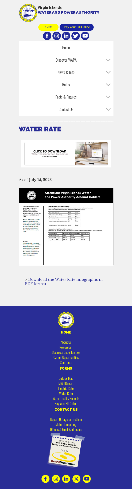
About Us (66, 342)
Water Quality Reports (66, 398)
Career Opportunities (66, 357)
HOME (66, 332)
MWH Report (66, 383)
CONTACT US (66, 410)
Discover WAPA (66, 60)
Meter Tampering (66, 424)
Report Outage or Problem (66, 419)
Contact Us (66, 109)
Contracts (66, 362)
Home (66, 47)
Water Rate (66, 393)
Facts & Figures (66, 97)
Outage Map (66, 378)
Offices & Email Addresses (66, 429)
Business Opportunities (66, 352)
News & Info (66, 72)
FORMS (66, 368)
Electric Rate (66, 388)
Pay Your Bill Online (66, 403)
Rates (66, 84)
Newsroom (66, 347)
